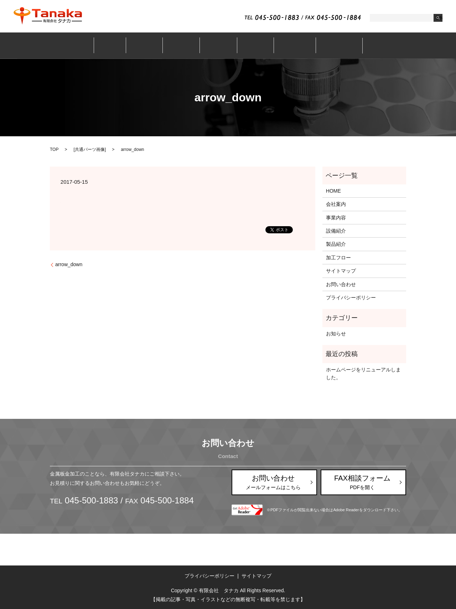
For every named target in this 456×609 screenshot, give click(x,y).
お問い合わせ (328, 45)
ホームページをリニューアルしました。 (363, 373)
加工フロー (286, 45)
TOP (54, 149)
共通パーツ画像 (90, 149)
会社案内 (150, 45)
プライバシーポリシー (351, 297)
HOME (333, 191)
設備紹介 (217, 45)
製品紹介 (250, 45)
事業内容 (184, 45)
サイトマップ (341, 271)
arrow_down (68, 264)
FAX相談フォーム (362, 482)
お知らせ (336, 333)
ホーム (120, 45)
